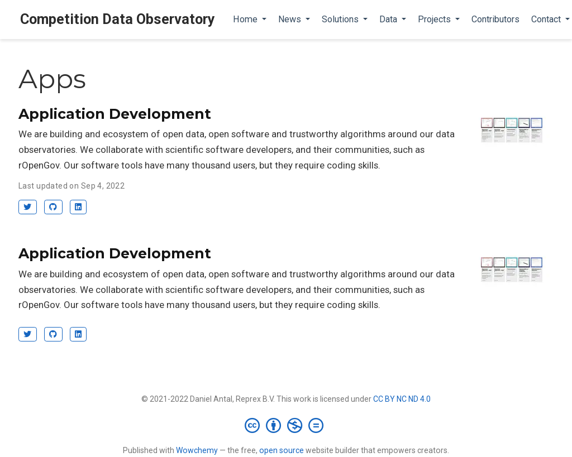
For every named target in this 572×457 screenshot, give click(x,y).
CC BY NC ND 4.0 (402, 399)
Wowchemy (197, 450)
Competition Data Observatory (117, 19)
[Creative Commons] (286, 425)
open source (281, 450)
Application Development (114, 113)
